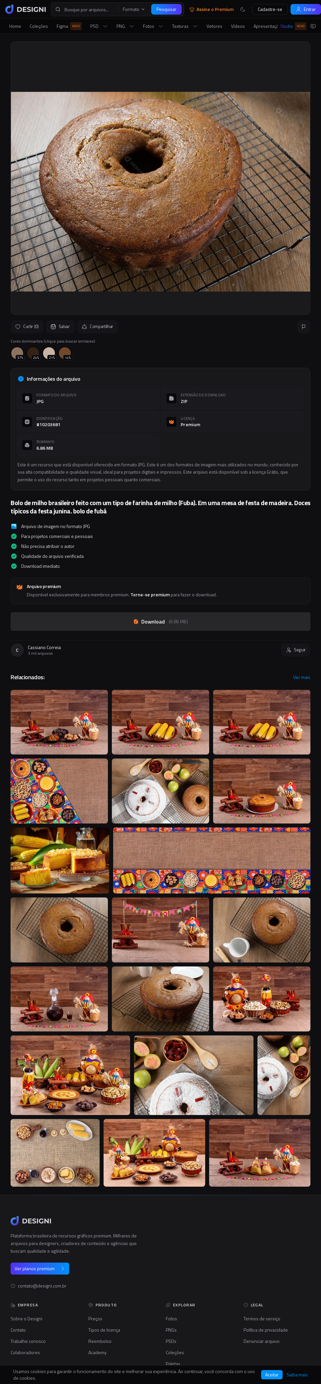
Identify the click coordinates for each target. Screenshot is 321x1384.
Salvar (60, 326)
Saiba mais (297, 1374)
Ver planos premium (40, 1268)
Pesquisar (166, 9)
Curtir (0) (27, 326)
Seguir (296, 649)
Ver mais (301, 677)
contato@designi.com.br (42, 1286)
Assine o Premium (211, 9)
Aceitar (272, 1374)
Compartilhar (97, 326)
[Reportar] (303, 326)
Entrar (306, 9)
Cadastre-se (270, 9)
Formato (134, 9)
